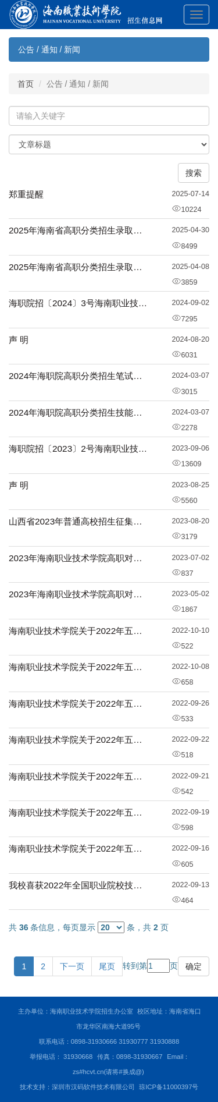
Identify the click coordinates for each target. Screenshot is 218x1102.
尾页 (107, 966)
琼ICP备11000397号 (168, 1086)
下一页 (72, 966)
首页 (25, 83)
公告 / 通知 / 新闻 (49, 49)
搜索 (193, 173)
